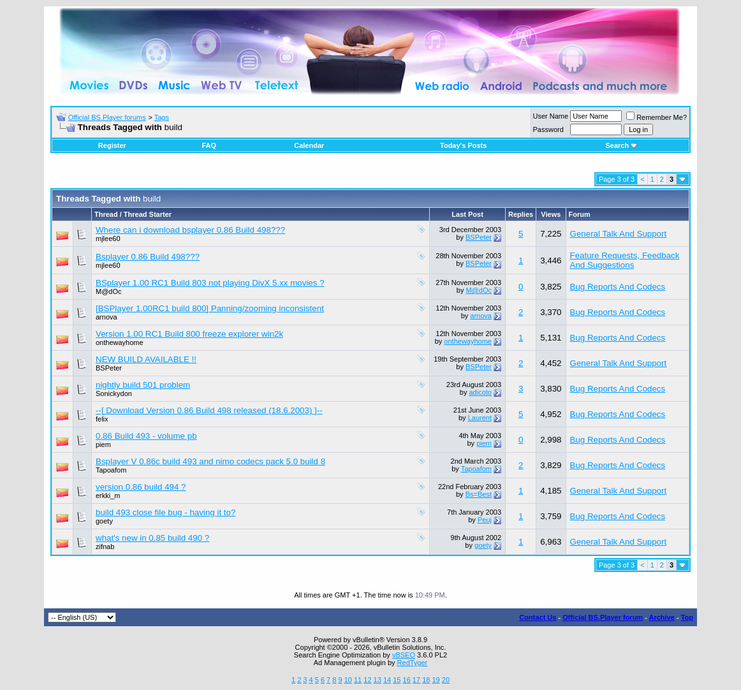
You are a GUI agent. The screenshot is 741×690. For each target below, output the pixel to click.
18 (426, 680)
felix (102, 419)
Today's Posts (463, 145)
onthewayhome (119, 342)
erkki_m (108, 495)
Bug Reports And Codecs (618, 286)
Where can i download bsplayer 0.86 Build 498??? (190, 230)
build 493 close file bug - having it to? (165, 512)
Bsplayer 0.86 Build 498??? (148, 256)
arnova (106, 317)
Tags (161, 117)
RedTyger (412, 662)
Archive (662, 617)
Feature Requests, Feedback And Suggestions (625, 260)
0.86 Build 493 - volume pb (146, 436)
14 (387, 680)
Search (621, 145)
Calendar (309, 145)
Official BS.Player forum (602, 617)
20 (446, 680)
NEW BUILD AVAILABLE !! (146, 359)
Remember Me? (656, 117)
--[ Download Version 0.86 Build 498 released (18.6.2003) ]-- (209, 410)
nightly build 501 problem (143, 385)
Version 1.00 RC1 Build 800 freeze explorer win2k (189, 334)
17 (416, 680)
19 (435, 680)
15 (396, 680)
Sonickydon (114, 393)
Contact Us (537, 617)
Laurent (480, 418)
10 (348, 680)
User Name (551, 116)
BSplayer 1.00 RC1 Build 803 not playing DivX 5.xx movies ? (210, 283)
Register (112, 145)
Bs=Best (479, 494)
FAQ (209, 145)
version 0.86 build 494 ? (141, 487)
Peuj (485, 520)
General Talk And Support (618, 234)
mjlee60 (108, 238)
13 (377, 680)
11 (358, 680)
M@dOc (109, 291)
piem (103, 444)
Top (687, 617)
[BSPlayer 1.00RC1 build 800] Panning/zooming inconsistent (210, 308)
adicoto (480, 392)
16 (407, 680)
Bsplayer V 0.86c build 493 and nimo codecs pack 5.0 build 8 (210, 461)
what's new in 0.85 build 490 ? (152, 538)
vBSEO (403, 655)
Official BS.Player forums (107, 117)
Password (548, 129)
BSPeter (479, 237)
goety (104, 521)
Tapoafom (111, 470)
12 (367, 680)
